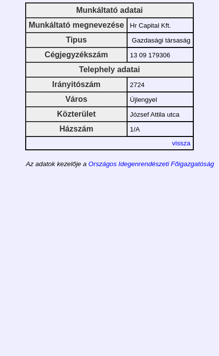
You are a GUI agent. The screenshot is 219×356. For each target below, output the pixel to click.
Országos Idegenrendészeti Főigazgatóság (151, 164)
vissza (181, 143)
